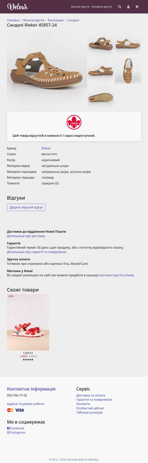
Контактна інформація (31, 389)
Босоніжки (56, 20)
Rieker (46, 148)
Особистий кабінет (90, 408)
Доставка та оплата (90, 395)
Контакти (83, 404)
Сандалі (73, 20)
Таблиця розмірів (89, 412)
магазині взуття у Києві (116, 275)
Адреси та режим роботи (25, 404)
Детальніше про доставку (26, 236)
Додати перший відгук (26, 207)
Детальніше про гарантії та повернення (36, 252)
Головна (13, 20)
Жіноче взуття (33, 20)
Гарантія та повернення (94, 399)
